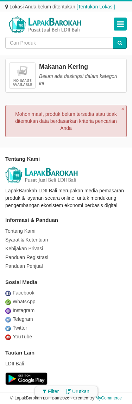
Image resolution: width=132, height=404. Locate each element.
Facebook (19, 293)
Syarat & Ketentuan (26, 240)
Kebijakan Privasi (24, 248)
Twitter (16, 328)
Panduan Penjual (24, 266)
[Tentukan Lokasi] (96, 6)
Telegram (19, 319)
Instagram (19, 310)
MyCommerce (108, 398)
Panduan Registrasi (26, 257)
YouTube (18, 336)
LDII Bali (14, 363)
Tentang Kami (20, 231)
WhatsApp (20, 301)
